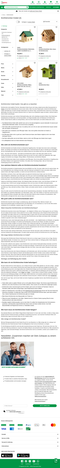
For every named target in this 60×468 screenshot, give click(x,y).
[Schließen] (58, 11)
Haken (28, 272)
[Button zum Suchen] (27, 7)
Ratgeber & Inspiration (37, 7)
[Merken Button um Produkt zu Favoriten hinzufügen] (35, 27)
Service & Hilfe (5, 438)
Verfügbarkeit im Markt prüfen (23, 55)
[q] (15, 7)
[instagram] (30, 461)
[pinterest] (26, 461)
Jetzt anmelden (45, 405)
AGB (22, 464)
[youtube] (34, 461)
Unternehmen (5, 446)
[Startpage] (4, 3)
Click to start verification (15, 411)
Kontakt (4, 434)
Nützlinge (4, 26)
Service (48, 7)
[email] (15, 405)
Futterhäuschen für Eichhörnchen (33, 290)
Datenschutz (36, 464)
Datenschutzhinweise (40, 401)
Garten (2, 109)
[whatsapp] (38, 461)
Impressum (28, 464)
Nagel (22, 272)
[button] (2, 7)
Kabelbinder (54, 275)
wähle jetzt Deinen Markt (36, 11)
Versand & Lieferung (7, 442)
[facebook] (22, 461)
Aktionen (56, 7)
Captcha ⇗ (21, 413)
